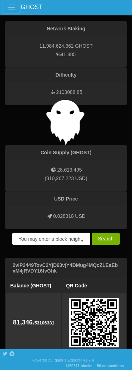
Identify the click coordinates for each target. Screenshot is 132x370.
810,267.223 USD (66, 178)
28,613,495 (69, 170)
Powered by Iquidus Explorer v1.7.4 (63, 360)
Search (105, 238)
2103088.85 (69, 92)
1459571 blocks (78, 366)
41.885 (68, 54)
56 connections (110, 366)
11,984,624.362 (56, 46)
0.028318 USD (69, 216)
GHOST (32, 7)
